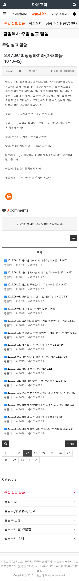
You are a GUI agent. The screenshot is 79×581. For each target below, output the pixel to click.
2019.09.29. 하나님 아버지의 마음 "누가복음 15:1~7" (35, 260)
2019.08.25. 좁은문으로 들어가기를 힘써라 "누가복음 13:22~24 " (40, 320)
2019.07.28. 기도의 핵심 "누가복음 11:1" (28, 368)
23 (35, 453)
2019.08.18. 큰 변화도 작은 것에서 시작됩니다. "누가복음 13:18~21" (40, 332)
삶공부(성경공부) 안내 (61, 23)
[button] (73, 238)
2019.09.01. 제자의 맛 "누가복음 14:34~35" (30, 308)
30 (22, 459)
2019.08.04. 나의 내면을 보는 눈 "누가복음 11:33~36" (36, 356)
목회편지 (35, 23)
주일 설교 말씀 (14, 23)
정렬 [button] (71, 443)
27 (68, 453)
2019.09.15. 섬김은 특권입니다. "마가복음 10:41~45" (35, 284)
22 (27, 453)
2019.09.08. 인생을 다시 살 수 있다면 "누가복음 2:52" (36, 296)
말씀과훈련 (39, 14)
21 (19, 453)
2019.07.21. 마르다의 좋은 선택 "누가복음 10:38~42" (35, 380)
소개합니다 (19, 14)
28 (6, 459)
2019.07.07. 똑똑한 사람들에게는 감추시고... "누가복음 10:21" (40, 404)
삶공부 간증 (12, 520)
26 (60, 453)
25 (52, 453)
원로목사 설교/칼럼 (17, 529)
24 (43, 453)
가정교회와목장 (63, 14)
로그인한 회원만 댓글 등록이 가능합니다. (39, 224)
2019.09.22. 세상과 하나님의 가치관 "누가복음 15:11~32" (38, 272)
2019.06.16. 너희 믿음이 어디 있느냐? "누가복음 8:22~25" (38, 428)
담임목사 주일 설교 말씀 (25, 33)
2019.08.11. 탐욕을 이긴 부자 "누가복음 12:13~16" (34, 344)
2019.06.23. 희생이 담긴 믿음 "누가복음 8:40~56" (33, 416)
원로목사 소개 (14, 538)
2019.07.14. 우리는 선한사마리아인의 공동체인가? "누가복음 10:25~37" (40, 392)
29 (14, 459)
